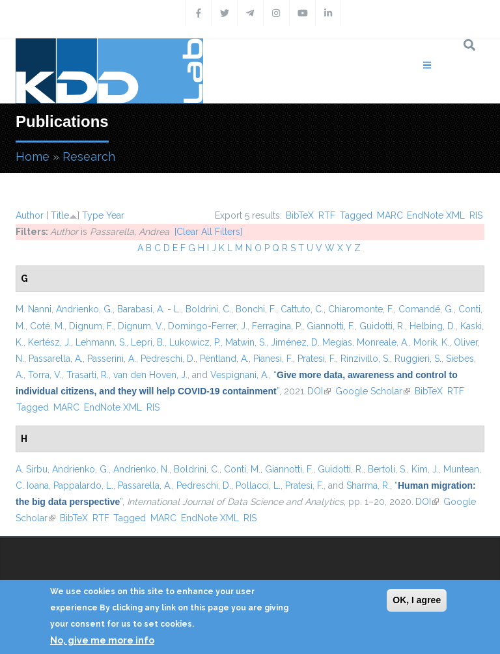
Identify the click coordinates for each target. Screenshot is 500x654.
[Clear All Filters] (208, 231)
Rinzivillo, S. (365, 358)
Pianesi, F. (273, 358)
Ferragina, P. (277, 326)
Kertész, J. (49, 342)
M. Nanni (33, 309)
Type (93, 215)
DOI (319, 391)
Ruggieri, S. (418, 358)
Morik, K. (431, 342)
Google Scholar (372, 391)
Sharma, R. (368, 485)
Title (60, 215)
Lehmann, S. (101, 342)
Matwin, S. (245, 342)
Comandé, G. (426, 309)
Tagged (356, 215)
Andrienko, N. (141, 469)
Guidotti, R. (382, 326)
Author (30, 215)
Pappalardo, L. (83, 485)
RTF (326, 215)
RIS (475, 215)
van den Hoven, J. (150, 375)
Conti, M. (242, 469)
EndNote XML (436, 215)
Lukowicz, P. (195, 342)
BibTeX (300, 215)
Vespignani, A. (239, 375)
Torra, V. (45, 375)
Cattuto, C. (302, 309)
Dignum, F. (91, 326)
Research (88, 156)
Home (32, 156)
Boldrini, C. (208, 309)
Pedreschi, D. (168, 358)
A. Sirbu (32, 469)
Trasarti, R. (87, 375)
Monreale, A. (383, 342)
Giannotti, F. (331, 326)
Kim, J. (425, 469)
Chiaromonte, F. (361, 309)
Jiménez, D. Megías (311, 342)
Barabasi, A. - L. (149, 309)
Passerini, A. (111, 358)
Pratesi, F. (317, 358)
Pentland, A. (224, 358)
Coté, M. (47, 326)
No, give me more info (102, 640)
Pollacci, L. (258, 485)
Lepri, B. (148, 342)
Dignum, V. (140, 326)
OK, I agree (417, 600)
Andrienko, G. (84, 309)
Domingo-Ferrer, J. (207, 326)
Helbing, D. (433, 326)
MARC (390, 215)
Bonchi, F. (256, 309)
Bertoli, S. (387, 469)
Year (115, 215)
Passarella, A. (56, 358)
